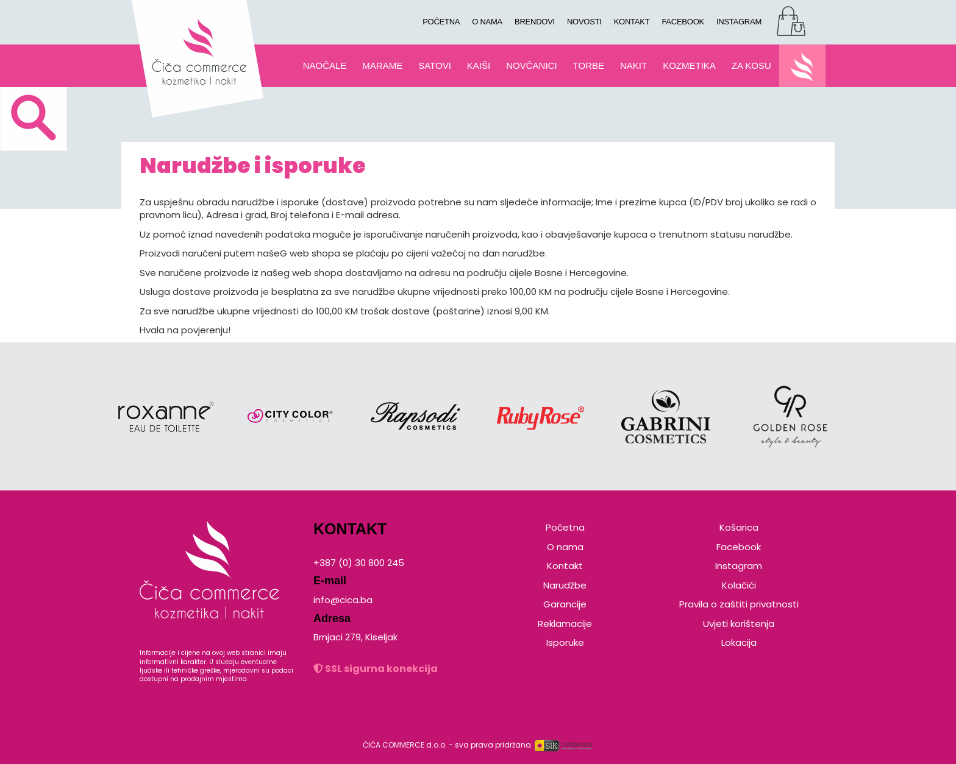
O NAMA (487, 21)
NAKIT (633, 65)
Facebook (738, 546)
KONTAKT (632, 21)
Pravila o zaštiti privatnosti (739, 604)
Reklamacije (565, 623)
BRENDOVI (535, 21)
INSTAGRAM (739, 21)
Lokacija (739, 642)
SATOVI (434, 65)
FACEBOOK (683, 21)
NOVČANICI (531, 65)
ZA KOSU (751, 65)
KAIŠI (478, 65)
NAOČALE (325, 65)
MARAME (382, 65)
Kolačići (739, 585)
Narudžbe (565, 585)
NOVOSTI (584, 21)
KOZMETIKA (689, 65)
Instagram (738, 565)
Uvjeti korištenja (738, 623)
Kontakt (565, 565)
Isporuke (565, 642)
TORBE (588, 65)
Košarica (738, 527)
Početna (565, 527)
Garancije (565, 604)
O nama (565, 546)
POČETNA (441, 21)
